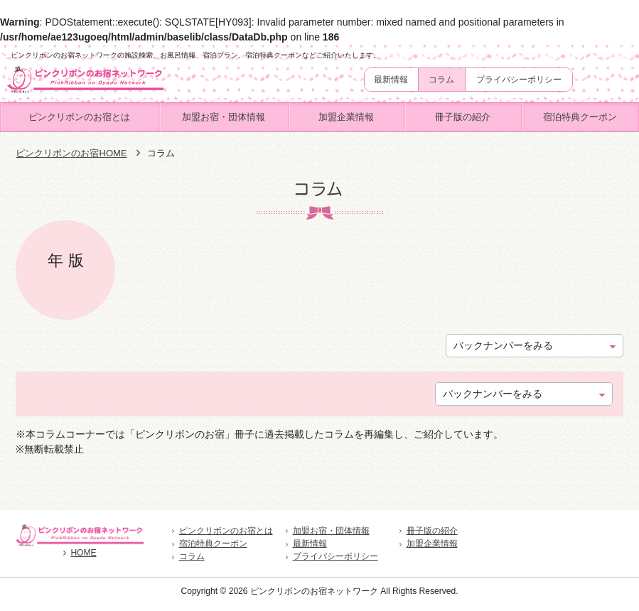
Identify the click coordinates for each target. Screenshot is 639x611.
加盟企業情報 (346, 117)
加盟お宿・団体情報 (223, 117)
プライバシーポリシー (519, 80)
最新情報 (391, 80)
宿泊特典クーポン (580, 117)
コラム (441, 80)
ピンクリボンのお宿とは (79, 117)
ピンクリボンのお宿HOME (71, 153)
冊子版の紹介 (462, 117)
